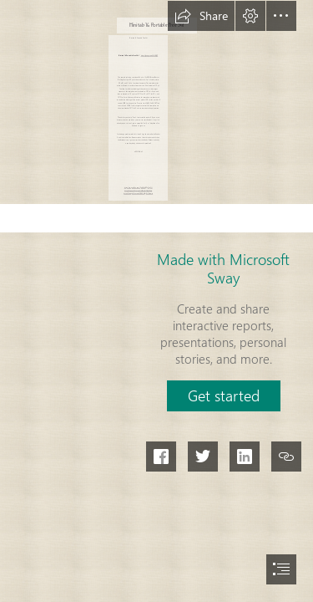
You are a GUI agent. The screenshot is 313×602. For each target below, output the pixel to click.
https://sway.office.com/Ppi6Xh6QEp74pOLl (138, 187)
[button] (201, 16)
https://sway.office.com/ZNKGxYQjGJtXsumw (138, 193)
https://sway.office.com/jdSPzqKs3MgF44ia (138, 190)
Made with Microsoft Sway (223, 268)
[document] (156, 301)
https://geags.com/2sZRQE (149, 55)
